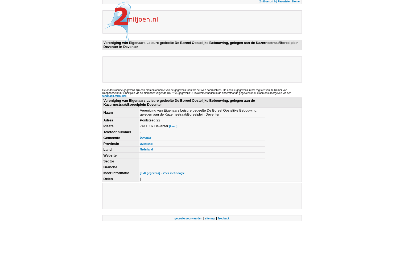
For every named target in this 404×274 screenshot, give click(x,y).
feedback (223, 218)
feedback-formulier (114, 96)
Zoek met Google (174, 173)
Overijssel (146, 143)
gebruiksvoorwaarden (188, 218)
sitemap (210, 218)
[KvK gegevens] (150, 173)
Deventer (145, 137)
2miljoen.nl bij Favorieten (275, 1)
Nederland (146, 149)
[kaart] (173, 126)
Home (296, 1)
